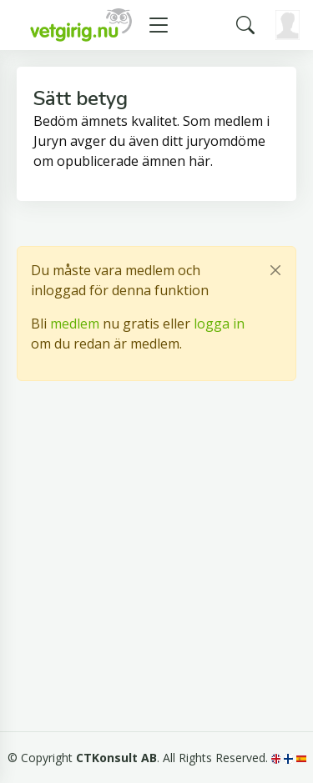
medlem (74, 323)
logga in (219, 323)
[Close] (275, 270)
